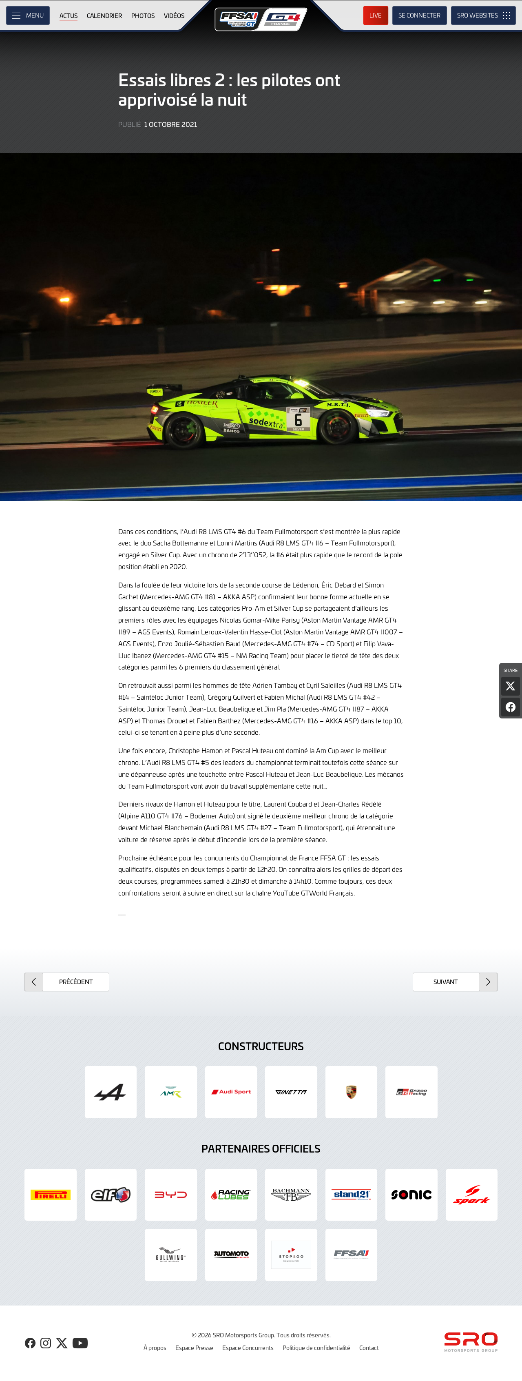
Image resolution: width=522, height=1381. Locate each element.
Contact (369, 1347)
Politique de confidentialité (316, 1347)
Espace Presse (194, 1347)
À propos (155, 1347)
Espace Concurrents (248, 1347)
